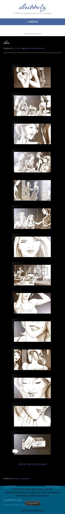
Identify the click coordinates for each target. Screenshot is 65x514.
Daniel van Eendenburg (35, 48)
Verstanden (32, 503)
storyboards (24, 478)
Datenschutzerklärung (32, 510)
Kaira (39, 34)
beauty (15, 478)
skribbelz (32, 7)
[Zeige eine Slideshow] (32, 464)
